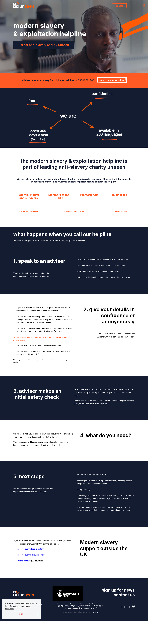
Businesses (119, 194)
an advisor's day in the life (74, 211)
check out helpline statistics (29, 211)
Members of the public (58, 196)
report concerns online (112, 80)
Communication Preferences (70, 612)
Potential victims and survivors (28, 196)
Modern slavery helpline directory (30, 555)
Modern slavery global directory (30, 549)
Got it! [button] (21, 614)
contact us (124, 594)
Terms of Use (84, 612)
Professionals (89, 194)
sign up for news (118, 590)
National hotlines (23, 561)
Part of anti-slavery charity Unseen (44, 45)
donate (119, 6)
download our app (119, 211)
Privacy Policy (93, 612)
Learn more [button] (9, 609)
